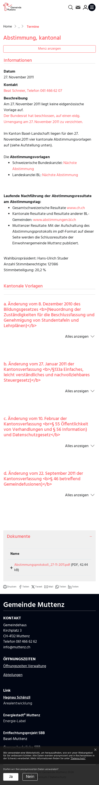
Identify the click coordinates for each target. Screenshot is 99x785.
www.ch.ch (76, 208)
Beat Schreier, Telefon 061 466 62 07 (33, 91)
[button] (9, 587)
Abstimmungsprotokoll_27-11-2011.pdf (38, 565)
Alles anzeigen (77, 337)
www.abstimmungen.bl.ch (54, 220)
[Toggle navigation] (92, 7)
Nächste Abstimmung (60, 175)
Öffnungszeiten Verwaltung (24, 666)
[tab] (49, 536)
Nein (30, 776)
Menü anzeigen (49, 49)
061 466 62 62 (26, 642)
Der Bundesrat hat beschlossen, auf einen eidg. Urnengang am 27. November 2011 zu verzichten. (43, 119)
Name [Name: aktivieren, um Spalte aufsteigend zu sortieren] (14, 554)
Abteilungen (12, 675)
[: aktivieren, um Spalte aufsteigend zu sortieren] (80, 554)
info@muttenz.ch (16, 647)
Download (80, 565)
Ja (11, 776)
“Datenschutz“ (78, 758)
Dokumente (18, 536)
